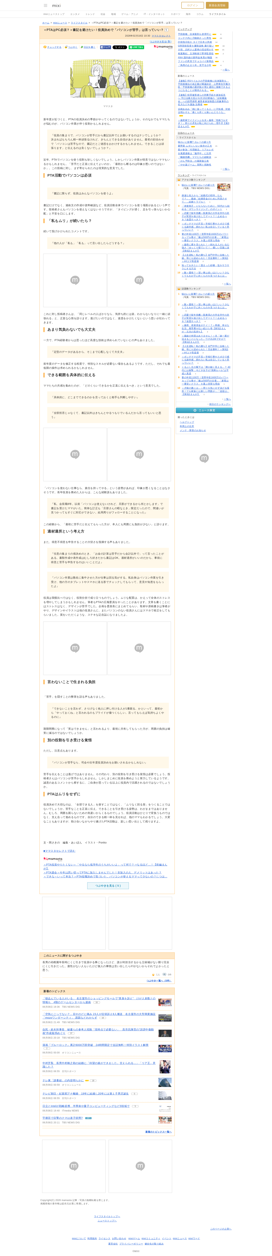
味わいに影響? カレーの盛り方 (194, 142)
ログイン (192, 5)
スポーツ (175, 14)
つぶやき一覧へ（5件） (159, 980)
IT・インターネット (154, 14)
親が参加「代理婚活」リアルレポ (196, 149)
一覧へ (226, 69)
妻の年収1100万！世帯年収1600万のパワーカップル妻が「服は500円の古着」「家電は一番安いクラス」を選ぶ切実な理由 (205, 237)
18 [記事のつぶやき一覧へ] (93, 1081)
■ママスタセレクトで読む (59, 850)
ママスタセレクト (161, 35)
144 (215, 142)
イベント (166, 1238)
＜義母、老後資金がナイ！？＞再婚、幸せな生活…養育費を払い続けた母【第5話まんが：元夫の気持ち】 (205, 328)
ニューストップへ (107, 1220)
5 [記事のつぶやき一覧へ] (134, 1094)
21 (223, 50)
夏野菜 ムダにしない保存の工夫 (195, 146)
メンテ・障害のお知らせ (193, 430)
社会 (103, 14)
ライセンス (104, 1238)
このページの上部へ (221, 1229)
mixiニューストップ (54, 14)
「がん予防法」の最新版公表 (193, 161)
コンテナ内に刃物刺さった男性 (194, 38)
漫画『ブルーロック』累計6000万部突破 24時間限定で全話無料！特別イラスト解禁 (95, 1044)
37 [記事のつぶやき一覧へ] (71, 1033)
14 (216, 42)
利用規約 (92, 1238)
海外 (188, 14)
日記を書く (90, 47)
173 (215, 165)
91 (216, 153)
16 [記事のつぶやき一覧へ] (97, 1002)
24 (216, 157)
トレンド (90, 14)
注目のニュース (186, 133)
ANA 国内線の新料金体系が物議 (195, 57)
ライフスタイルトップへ (107, 1216)
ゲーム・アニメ (129, 14)
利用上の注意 (187, 426)
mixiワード (194, 1238)
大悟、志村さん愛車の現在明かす (196, 49)
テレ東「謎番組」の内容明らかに (63, 1080)
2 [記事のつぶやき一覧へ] (46, 1048)
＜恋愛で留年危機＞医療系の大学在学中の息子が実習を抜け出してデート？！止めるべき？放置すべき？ (205, 216)
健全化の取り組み (154, 1243)
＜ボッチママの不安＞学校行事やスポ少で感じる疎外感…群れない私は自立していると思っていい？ (205, 226)
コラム (200, 14)
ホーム (45, 22)
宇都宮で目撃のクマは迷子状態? (62, 1117)
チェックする (54, 47)
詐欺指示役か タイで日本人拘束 (195, 42)
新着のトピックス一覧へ (158, 1131)
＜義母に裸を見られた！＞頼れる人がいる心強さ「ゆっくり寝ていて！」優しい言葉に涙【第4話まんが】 (205, 247)
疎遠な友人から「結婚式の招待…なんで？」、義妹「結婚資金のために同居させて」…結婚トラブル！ (204, 198)
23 (221, 38)
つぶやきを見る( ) (160, 41)
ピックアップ (185, 29)
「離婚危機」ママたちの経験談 (194, 157)
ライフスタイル (217, 14)
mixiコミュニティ (151, 1238)
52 (218, 150)
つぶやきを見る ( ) (108, 885)
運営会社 (113, 1243)
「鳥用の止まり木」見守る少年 (194, 65)
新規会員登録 (217, 5)
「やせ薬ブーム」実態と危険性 (194, 164)
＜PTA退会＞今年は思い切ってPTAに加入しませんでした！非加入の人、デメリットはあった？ (102, 872)
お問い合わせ (119, 1238)
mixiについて (79, 1238)
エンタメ (75, 14)
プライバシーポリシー (131, 1243)
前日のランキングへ (220, 404)
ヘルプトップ (187, 422)
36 (216, 58)
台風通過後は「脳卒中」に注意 (194, 153)
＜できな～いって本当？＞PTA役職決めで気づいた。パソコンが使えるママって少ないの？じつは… (105, 876)
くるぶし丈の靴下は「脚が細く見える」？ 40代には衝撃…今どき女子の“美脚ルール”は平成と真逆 (206, 370)
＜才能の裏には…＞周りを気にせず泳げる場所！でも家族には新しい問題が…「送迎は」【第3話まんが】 (205, 391)
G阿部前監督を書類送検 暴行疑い (196, 45)
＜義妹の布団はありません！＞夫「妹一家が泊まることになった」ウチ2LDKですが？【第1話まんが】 (205, 339)
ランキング (184, 175)
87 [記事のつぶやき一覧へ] (88, 1118)
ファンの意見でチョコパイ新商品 (196, 61)
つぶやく (73, 47)
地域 (113, 14)
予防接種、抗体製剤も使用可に (194, 34)
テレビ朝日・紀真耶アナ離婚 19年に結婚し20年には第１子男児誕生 (85, 1093)
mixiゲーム (134, 1238)
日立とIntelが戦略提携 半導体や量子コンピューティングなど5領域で (86, 1106)
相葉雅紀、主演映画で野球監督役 (196, 53)
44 (224, 46)
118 (213, 161)
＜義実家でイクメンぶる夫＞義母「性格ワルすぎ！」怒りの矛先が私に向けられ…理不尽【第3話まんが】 (203, 123)
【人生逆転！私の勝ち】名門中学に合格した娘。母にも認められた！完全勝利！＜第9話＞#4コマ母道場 (205, 258)
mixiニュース (60, 22)
